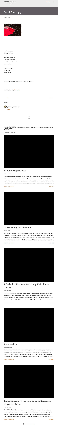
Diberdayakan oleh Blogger (29, 423)
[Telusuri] (48, 2)
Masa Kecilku (10, 344)
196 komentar (11, 186)
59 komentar (11, 359)
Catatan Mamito (9, 2)
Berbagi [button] (51, 97)
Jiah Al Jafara (9, 106)
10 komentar (11, 419)
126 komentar (11, 242)
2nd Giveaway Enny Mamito (17, 227)
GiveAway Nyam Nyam (15, 170)
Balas (8, 109)
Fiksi (8, 97)
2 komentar (10, 302)
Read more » (51, 186)
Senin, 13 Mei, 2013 (16, 106)
